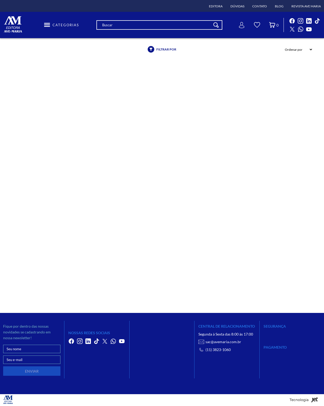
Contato (259, 6)
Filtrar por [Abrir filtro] (162, 49)
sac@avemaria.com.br (219, 342)
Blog (279, 6)
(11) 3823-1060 (214, 350)
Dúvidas (237, 6)
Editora (216, 6)
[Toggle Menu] (62, 25)
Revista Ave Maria (306, 6)
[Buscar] (216, 25)
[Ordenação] (297, 49)
